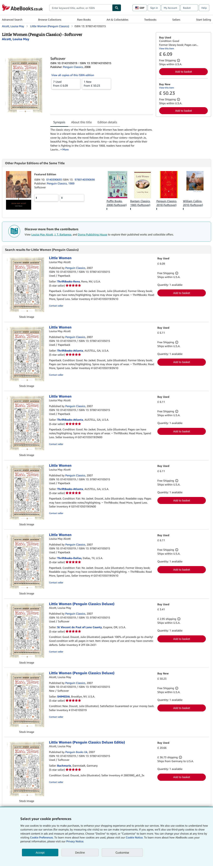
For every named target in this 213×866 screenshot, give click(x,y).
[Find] (116, 7)
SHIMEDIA (63, 696)
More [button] (65, 149)
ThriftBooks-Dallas (69, 558)
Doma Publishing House (92, 234)
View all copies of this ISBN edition (72, 75)
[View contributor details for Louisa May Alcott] (15, 39)
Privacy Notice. (75, 841)
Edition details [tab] (107, 122)
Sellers (176, 19)
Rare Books (84, 19)
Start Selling (203, 19)
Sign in (154, 7)
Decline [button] (80, 852)
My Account (170, 7)
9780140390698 (85, 179)
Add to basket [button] (183, 71)
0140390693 (54, 179)
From (66, 83)
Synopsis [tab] (59, 122)
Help (204, 7)
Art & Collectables (117, 19)
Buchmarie (64, 765)
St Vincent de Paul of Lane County (79, 627)
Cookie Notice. (134, 837)
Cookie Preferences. (41, 837)
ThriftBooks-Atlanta (70, 350)
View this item (166, 48)
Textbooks (150, 19)
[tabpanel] (101, 139)
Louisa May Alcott (42, 234)
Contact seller (56, 305)
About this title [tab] (81, 122)
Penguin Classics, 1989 (60, 183)
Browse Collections (49, 19)
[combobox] (80, 7)
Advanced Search (12, 19)
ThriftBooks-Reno (68, 281)
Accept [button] (40, 852)
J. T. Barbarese (62, 234)
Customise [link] (122, 852)
